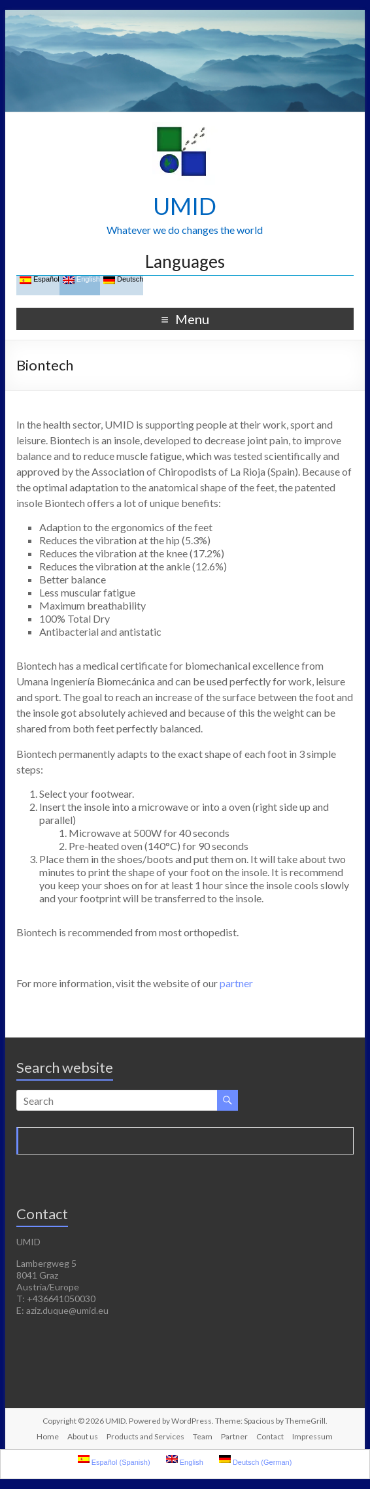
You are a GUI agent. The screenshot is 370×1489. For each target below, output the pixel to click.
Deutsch (123, 280)
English (81, 280)
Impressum (312, 1436)
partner (236, 983)
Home (48, 1436)
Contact (270, 1436)
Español (39, 280)
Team (202, 1436)
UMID (184, 205)
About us (82, 1436)
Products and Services (145, 1436)
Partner (234, 1436)
